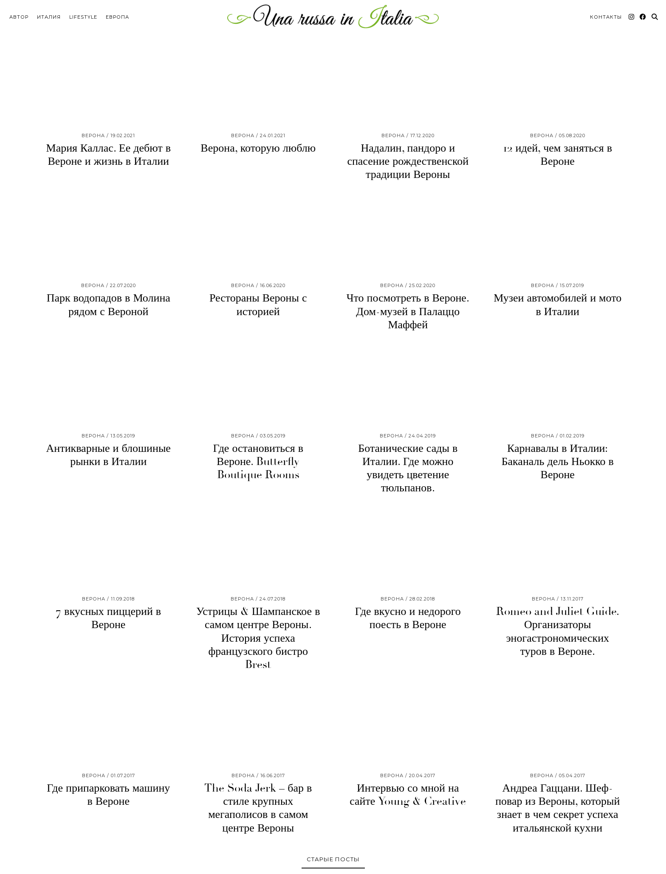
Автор (18, 15)
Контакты (606, 15)
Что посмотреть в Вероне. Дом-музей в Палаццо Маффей (408, 311)
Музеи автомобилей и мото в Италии (557, 304)
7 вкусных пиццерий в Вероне (108, 618)
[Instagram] (632, 15)
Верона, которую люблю (258, 148)
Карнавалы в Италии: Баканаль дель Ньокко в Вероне (558, 461)
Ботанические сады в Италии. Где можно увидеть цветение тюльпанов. (407, 468)
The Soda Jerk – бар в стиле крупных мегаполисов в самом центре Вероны (258, 808)
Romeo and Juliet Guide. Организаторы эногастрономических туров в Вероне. (557, 631)
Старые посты (333, 858)
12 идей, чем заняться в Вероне (557, 154)
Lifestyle (83, 15)
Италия (49, 15)
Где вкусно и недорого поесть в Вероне (408, 618)
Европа (117, 15)
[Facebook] (643, 15)
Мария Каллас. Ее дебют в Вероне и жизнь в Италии (108, 154)
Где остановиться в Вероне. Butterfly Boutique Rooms (258, 461)
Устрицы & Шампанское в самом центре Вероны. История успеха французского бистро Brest (258, 638)
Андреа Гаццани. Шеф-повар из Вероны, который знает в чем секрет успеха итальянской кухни (557, 808)
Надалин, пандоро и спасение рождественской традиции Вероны (407, 161)
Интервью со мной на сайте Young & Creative (408, 794)
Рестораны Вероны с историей (258, 304)
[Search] (655, 15)
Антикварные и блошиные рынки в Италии (108, 454)
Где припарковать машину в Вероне (108, 794)
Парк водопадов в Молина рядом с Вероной (108, 304)
